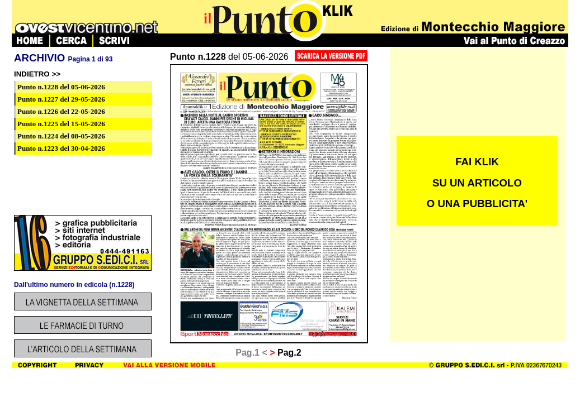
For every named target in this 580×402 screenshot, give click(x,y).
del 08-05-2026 (61, 136)
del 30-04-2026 (61, 148)
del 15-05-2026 (61, 123)
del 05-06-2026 (61, 87)
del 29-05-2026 (61, 99)
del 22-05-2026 (61, 111)
